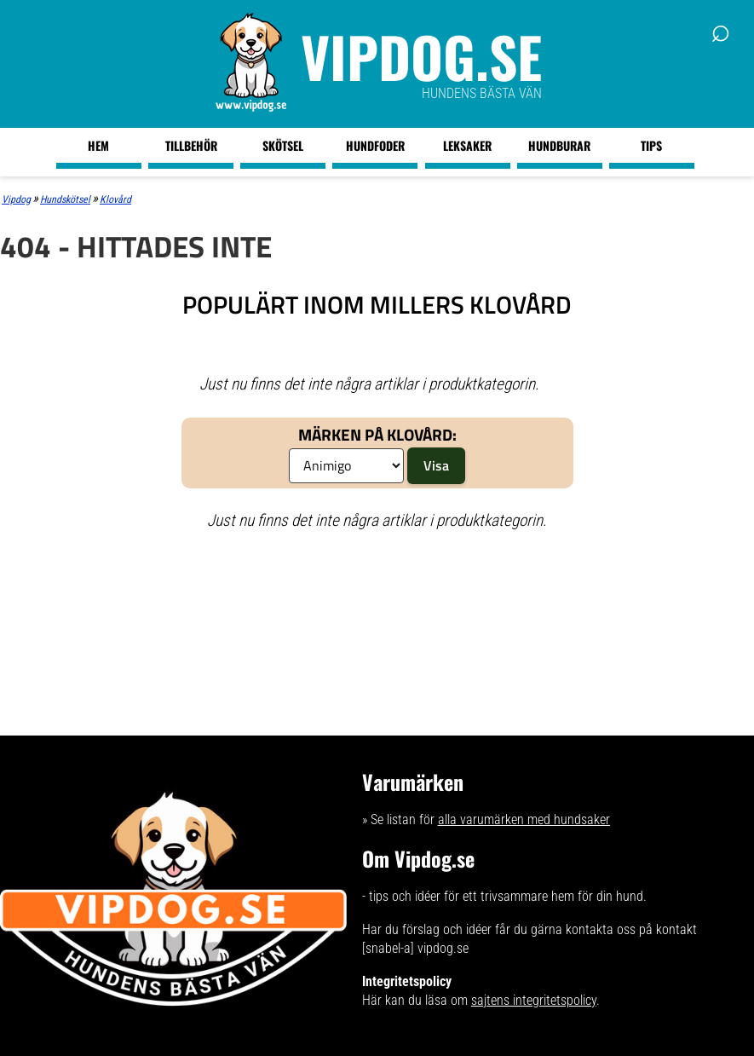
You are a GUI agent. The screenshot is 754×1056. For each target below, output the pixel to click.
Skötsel (282, 145)
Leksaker (467, 145)
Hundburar (559, 145)
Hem (98, 145)
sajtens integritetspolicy (533, 1000)
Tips (651, 145)
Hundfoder (375, 145)
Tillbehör (191, 145)
